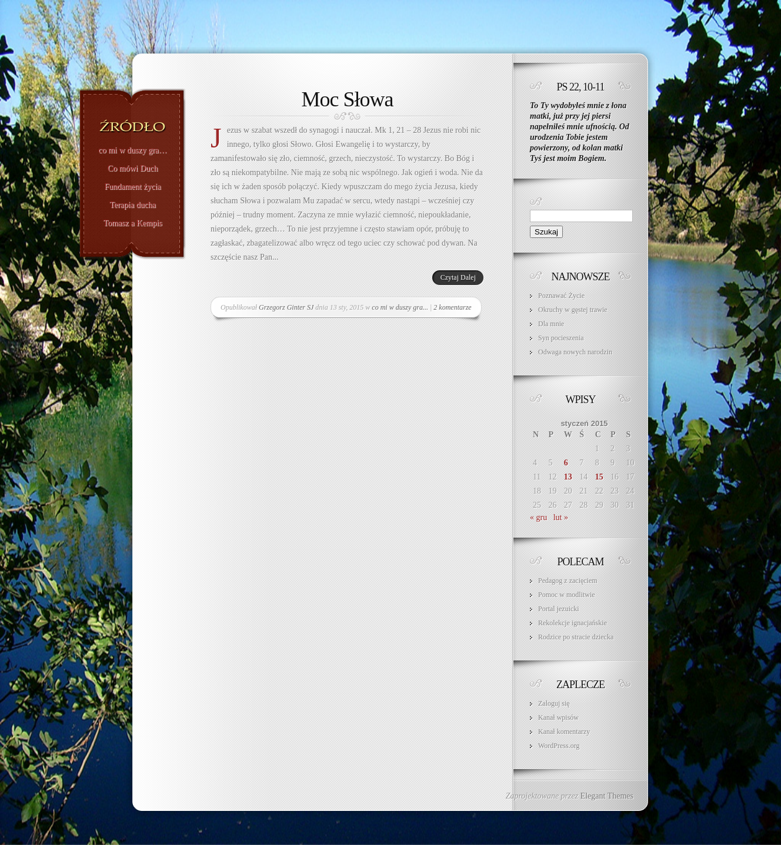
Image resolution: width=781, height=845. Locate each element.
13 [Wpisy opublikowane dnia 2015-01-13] (568, 476)
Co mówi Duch (133, 169)
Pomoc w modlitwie (566, 595)
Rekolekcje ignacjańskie (572, 623)
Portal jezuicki (558, 609)
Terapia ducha (132, 205)
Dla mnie (551, 324)
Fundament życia (132, 187)
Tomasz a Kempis (132, 223)
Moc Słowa (347, 99)
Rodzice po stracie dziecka (575, 637)
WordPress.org (558, 746)
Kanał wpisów (558, 717)
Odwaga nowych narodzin (575, 352)
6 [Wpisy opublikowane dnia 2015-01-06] (566, 462)
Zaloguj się (554, 703)
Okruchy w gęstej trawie (573, 310)
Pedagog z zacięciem (568, 580)
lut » (560, 517)
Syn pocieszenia (561, 338)
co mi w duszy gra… (132, 150)
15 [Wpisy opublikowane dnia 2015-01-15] (599, 476)
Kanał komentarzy (564, 731)
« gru (538, 517)
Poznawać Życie (561, 295)
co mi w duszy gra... (400, 307)
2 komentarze (452, 307)
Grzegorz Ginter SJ (286, 307)
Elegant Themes (606, 796)
